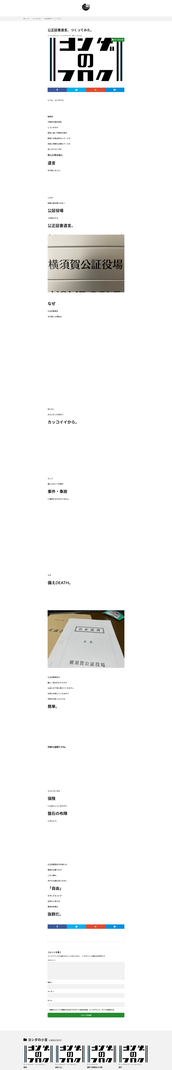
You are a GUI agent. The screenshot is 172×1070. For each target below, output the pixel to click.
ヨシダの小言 (37, 18)
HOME (27, 18)
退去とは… (59, 1067)
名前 (50, 982)
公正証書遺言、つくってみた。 (53, 18)
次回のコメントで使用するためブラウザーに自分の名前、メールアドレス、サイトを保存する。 (82, 1010)
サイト (50, 1000)
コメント (52, 960)
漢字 (120, 1067)
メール (51, 991)
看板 (25, 1067)
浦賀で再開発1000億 (94, 1067)
